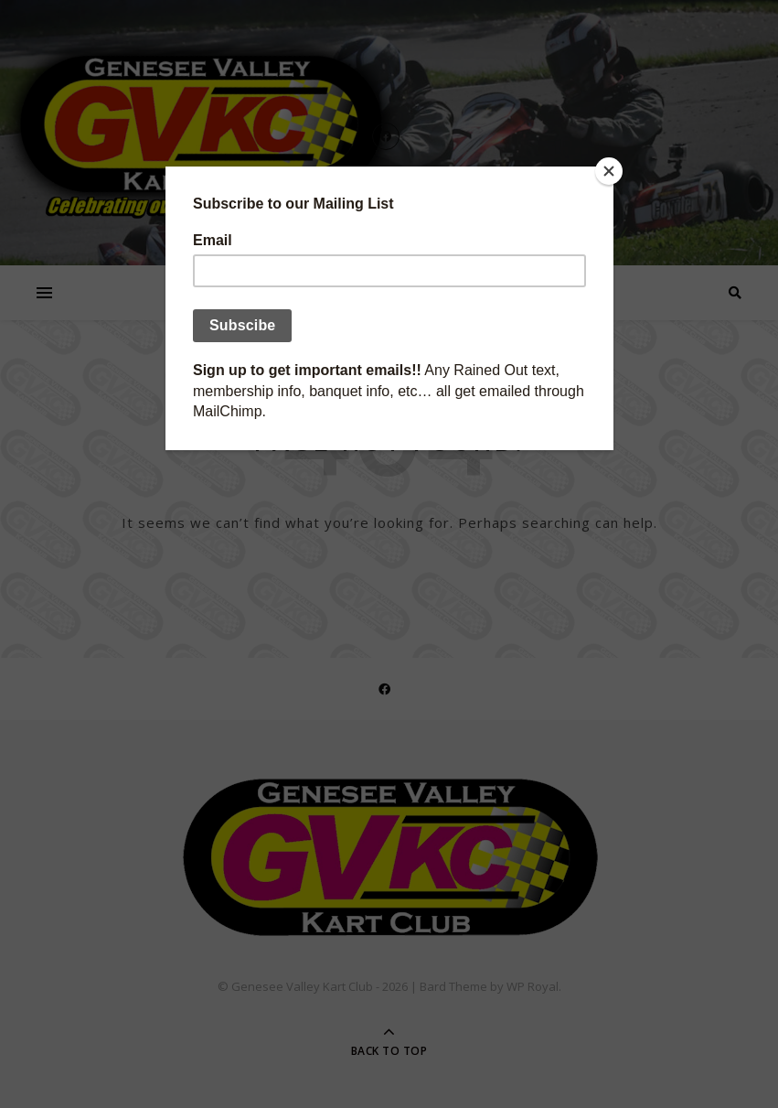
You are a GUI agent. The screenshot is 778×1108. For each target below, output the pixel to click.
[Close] (609, 171)
